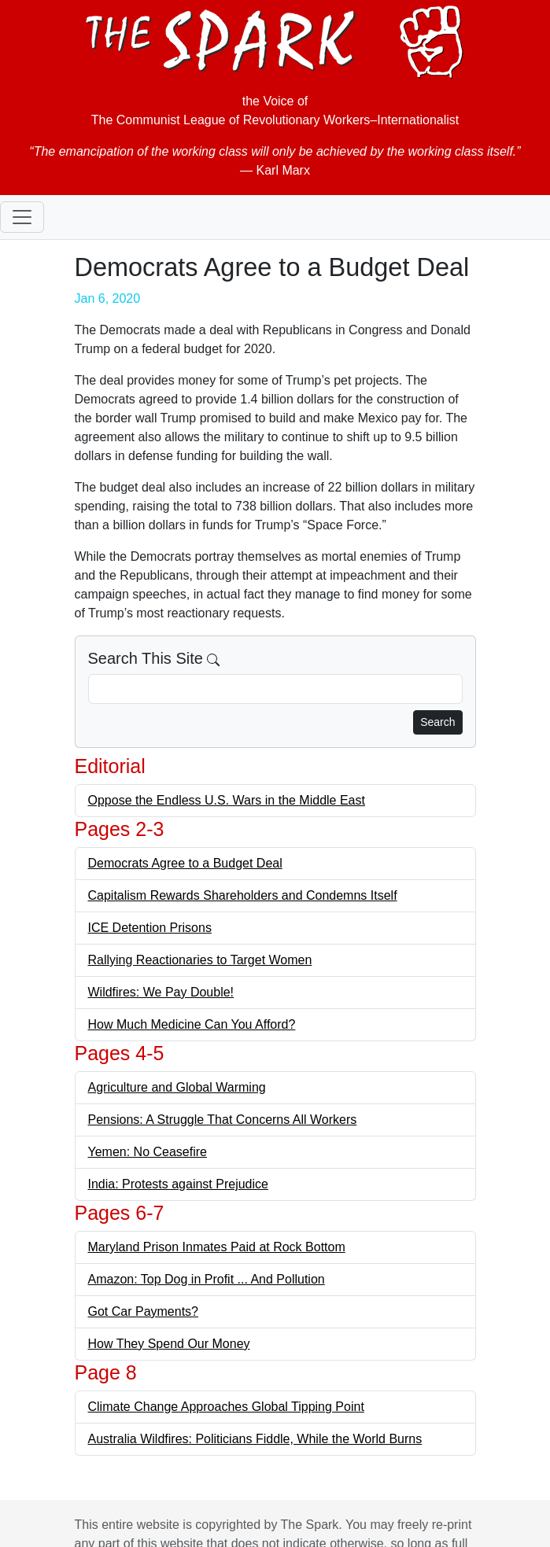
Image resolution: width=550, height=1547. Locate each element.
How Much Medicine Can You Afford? (192, 1024)
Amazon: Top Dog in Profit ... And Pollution (206, 1279)
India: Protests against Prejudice (178, 1184)
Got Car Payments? (143, 1311)
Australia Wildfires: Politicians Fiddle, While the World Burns (255, 1439)
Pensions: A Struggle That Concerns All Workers (222, 1119)
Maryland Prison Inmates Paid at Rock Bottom (216, 1247)
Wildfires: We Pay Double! (161, 992)
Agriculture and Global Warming (177, 1087)
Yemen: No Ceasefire (148, 1151)
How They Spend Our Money (169, 1343)
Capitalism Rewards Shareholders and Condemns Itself (242, 895)
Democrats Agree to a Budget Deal (185, 863)
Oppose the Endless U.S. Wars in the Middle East (226, 800)
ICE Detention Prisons (150, 927)
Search (437, 722)
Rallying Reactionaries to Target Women (200, 960)
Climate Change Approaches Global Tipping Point (226, 1406)
